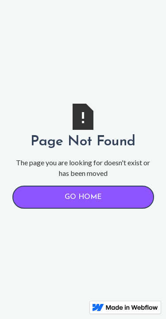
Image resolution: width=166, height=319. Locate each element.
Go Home (83, 197)
